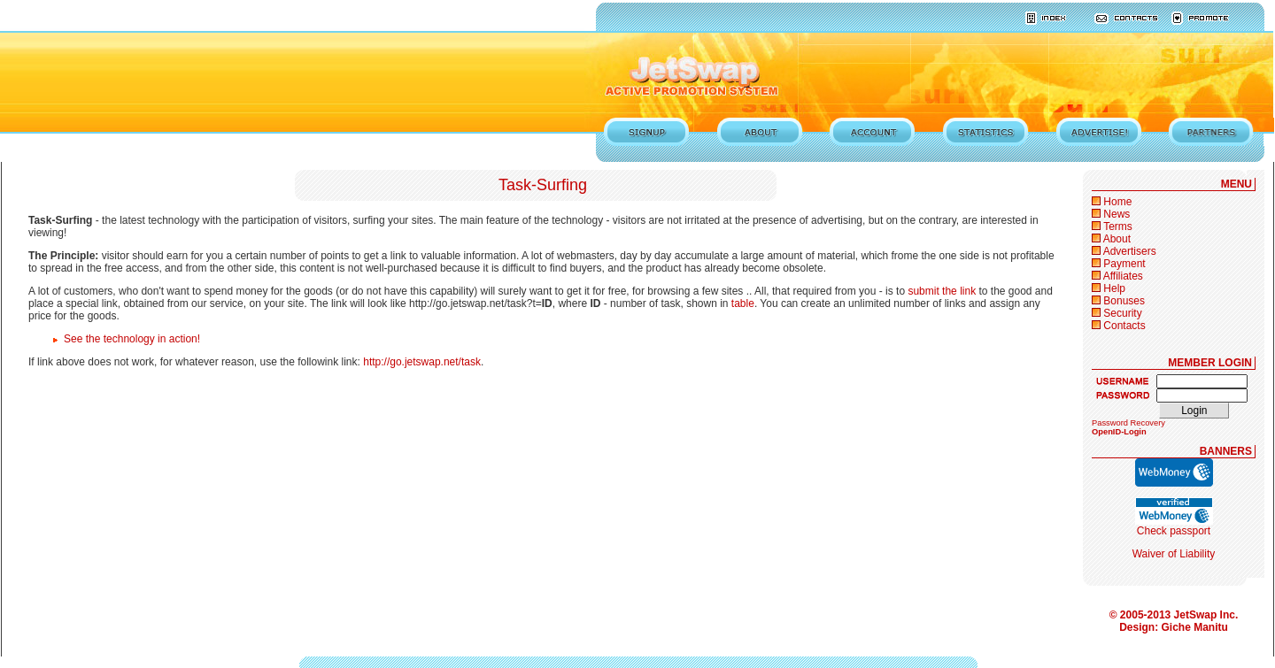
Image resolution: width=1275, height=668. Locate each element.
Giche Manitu (1195, 627)
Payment (1124, 263)
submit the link (942, 291)
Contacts (1124, 325)
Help (1114, 288)
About (1117, 239)
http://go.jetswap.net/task (422, 362)
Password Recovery (1128, 422)
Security (1122, 313)
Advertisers (1129, 251)
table (742, 303)
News (1116, 214)
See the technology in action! (132, 339)
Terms (1117, 226)
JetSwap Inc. (1206, 615)
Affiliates (1123, 276)
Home (1117, 202)
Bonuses (1124, 301)
